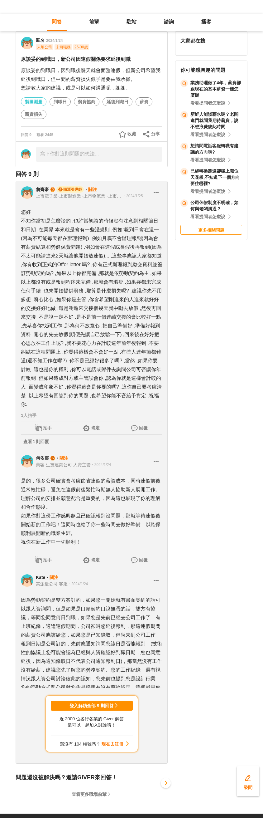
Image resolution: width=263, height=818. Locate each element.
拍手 (47, 427)
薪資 (144, 101)
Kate (40, 577)
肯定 (95, 427)
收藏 (131, 133)
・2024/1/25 (132, 196)
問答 (57, 21)
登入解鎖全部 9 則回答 (91, 705)
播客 (206, 21)
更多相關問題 (211, 230)
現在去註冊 (112, 744)
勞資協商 (86, 101)
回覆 (143, 427)
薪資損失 (33, 114)
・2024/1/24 (101, 465)
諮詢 (169, 21)
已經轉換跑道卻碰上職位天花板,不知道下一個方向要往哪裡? (215, 177)
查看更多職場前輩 (89, 794)
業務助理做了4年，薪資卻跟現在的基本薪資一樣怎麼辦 (215, 89)
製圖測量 (33, 101)
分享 (155, 133)
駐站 (131, 21)
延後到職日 (117, 101)
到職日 (60, 101)
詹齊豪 (42, 189)
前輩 (94, 21)
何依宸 (42, 458)
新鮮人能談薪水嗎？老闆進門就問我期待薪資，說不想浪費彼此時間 (214, 120)
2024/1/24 (54, 40)
